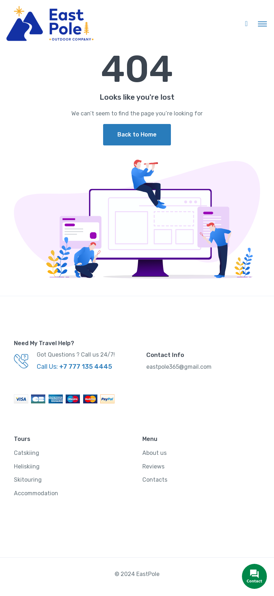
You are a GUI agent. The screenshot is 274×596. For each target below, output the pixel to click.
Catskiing (26, 453)
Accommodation (36, 493)
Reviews (153, 466)
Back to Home (137, 134)
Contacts (154, 479)
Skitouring (28, 479)
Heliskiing (27, 466)
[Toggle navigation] (262, 23)
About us (154, 453)
